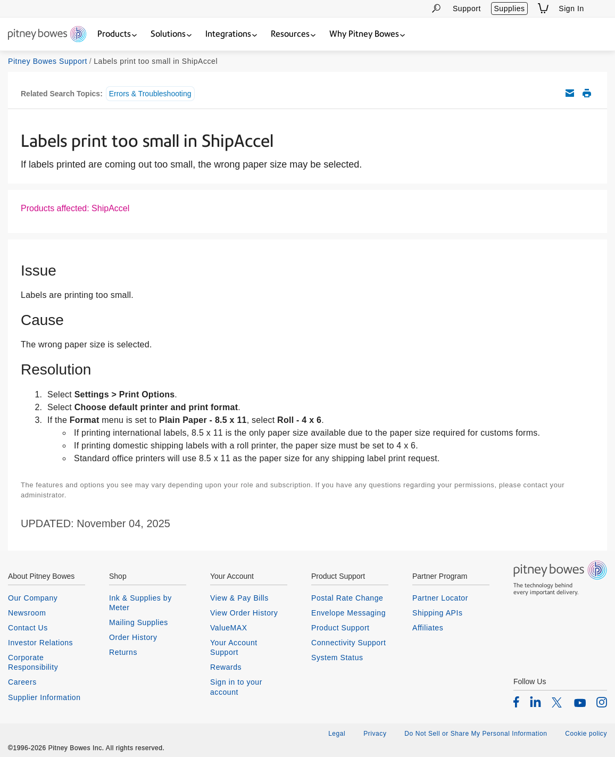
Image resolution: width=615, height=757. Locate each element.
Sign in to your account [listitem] (236, 687)
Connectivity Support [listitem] (348, 642)
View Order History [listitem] (244, 613)
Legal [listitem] (336, 733)
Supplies (509, 8)
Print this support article (586, 93)
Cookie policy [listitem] (586, 733)
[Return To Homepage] (47, 34)
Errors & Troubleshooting (150, 93)
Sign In (571, 8)
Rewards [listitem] (226, 667)
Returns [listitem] (123, 652)
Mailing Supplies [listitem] (138, 622)
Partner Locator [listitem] (440, 598)
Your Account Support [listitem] (233, 647)
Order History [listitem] (133, 637)
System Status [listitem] (337, 657)
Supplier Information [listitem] (44, 697)
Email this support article (569, 93)
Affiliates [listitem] (427, 627)
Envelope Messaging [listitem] (348, 613)
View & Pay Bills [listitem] (239, 598)
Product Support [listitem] (340, 627)
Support (467, 8)
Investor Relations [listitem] (40, 642)
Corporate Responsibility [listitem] (33, 662)
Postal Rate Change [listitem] (347, 598)
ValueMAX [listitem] (228, 627)
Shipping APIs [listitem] (437, 613)
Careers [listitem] (22, 682)
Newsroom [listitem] (27, 613)
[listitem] (516, 702)
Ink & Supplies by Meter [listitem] (140, 603)
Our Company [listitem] (32, 598)
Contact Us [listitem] (28, 627)
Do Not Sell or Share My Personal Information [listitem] (475, 733)
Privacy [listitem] (374, 733)
